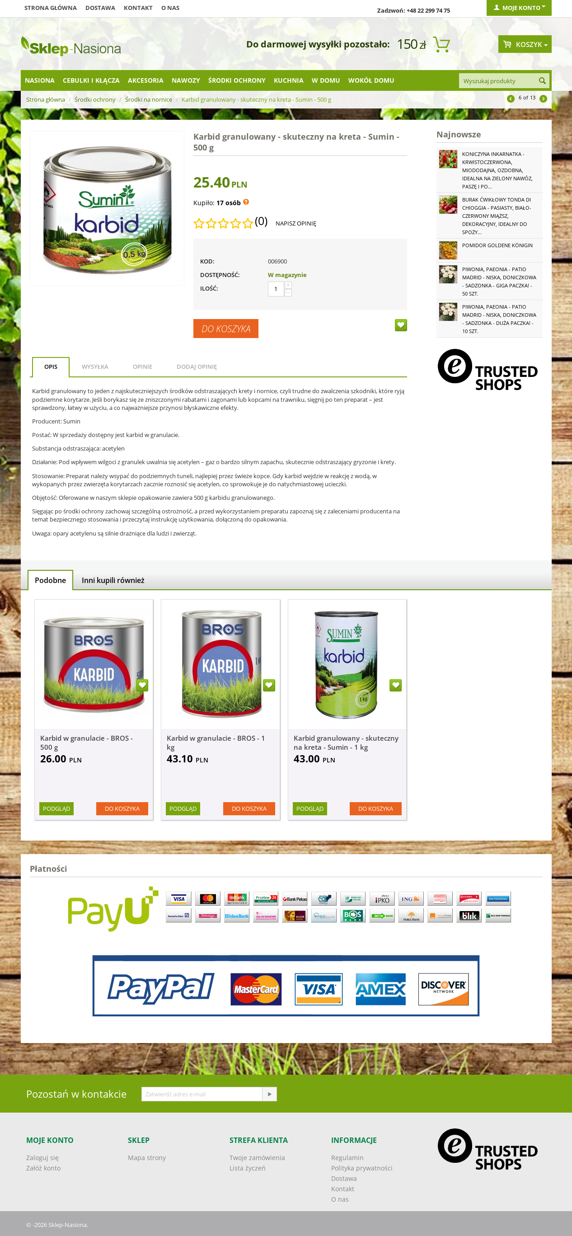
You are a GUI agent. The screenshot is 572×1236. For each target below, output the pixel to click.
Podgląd (56, 808)
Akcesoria (146, 80)
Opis (50, 366)
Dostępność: (220, 275)
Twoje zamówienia (257, 1157)
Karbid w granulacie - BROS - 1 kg (216, 742)
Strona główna (50, 8)
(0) (261, 221)
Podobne (50, 580)
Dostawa (100, 8)
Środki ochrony (237, 80)
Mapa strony (147, 1157)
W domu (326, 80)
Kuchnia (289, 80)
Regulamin (347, 1157)
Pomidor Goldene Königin (497, 245)
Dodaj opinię (197, 366)
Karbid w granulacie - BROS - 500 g (86, 742)
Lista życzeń (248, 1168)
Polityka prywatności (362, 1168)
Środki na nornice (148, 99)
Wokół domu (371, 80)
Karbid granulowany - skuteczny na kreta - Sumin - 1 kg (346, 742)
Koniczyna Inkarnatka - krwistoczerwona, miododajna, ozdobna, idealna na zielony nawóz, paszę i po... (497, 170)
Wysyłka (95, 366)
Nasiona (40, 80)
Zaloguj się (42, 1157)
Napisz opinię (296, 223)
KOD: (207, 261)
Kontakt (138, 8)
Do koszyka (226, 328)
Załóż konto (43, 1168)
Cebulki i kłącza (91, 80)
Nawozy (186, 80)
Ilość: (209, 288)
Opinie (142, 366)
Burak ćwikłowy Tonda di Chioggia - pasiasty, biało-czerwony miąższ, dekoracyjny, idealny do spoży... (496, 215)
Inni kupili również (113, 580)
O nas (170, 8)
